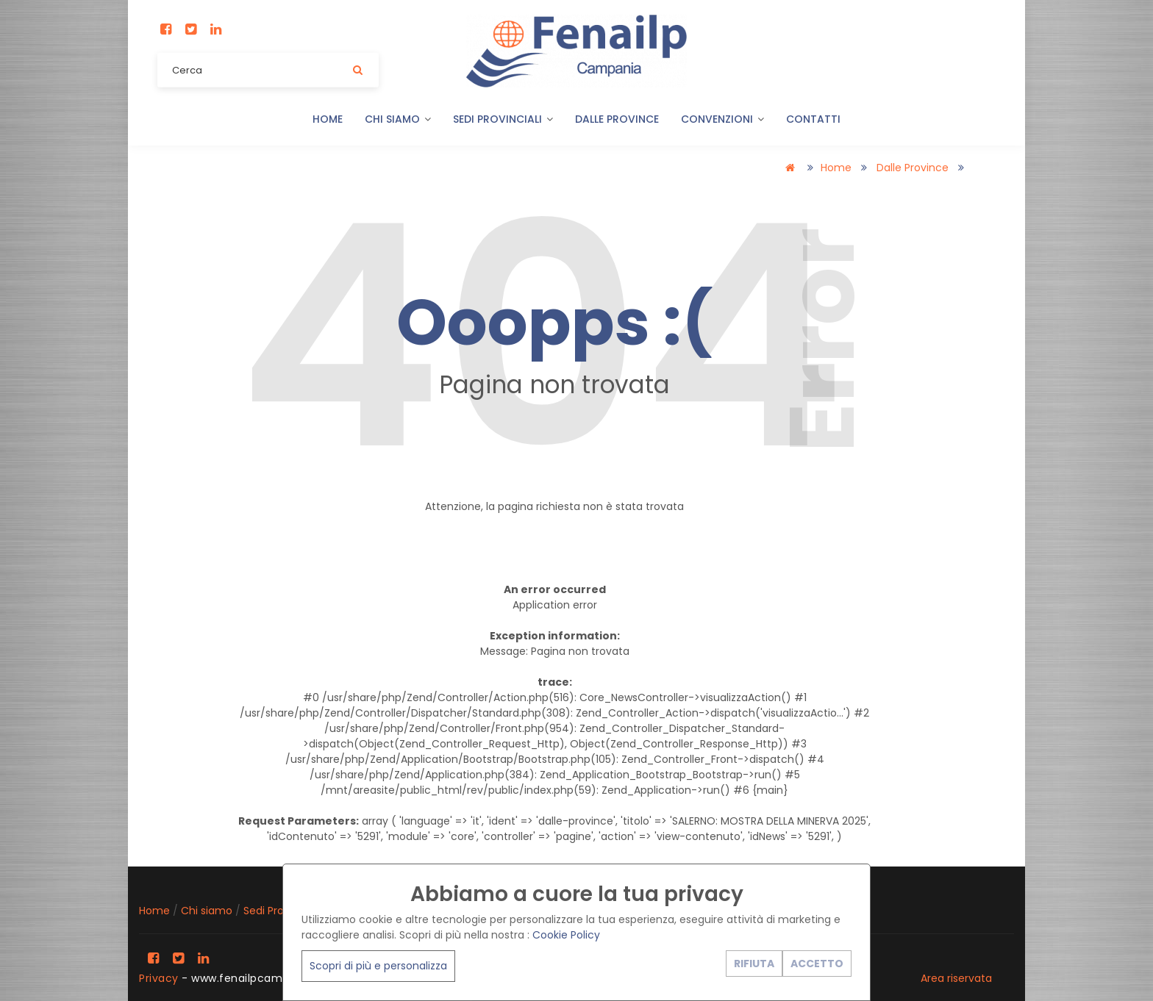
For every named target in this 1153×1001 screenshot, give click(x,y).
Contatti (813, 119)
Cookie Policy (566, 935)
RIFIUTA (754, 963)
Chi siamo (398, 119)
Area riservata (956, 978)
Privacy (159, 978)
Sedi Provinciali (503, 119)
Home (328, 119)
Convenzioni (722, 119)
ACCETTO (816, 963)
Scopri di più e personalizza (378, 965)
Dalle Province (617, 119)
